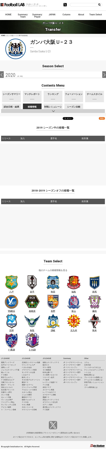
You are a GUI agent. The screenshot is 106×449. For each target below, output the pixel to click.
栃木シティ (26, 377)
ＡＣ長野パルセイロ (50, 375)
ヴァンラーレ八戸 (28, 365)
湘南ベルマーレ (27, 385)
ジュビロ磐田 (27, 395)
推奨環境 (38, 433)
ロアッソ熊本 (48, 405)
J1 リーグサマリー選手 (72, 365)
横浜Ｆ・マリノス (7, 385)
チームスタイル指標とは (93, 380)
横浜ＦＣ (25, 382)
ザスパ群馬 (47, 367)
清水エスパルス (7, 387)
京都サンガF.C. (6, 392)
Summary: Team (23, 15)
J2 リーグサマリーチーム (72, 370)
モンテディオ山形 (28, 372)
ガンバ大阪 (5, 395)
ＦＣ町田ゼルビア (7, 380)
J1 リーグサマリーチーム (72, 362)
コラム (86, 362)
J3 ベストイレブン (70, 382)
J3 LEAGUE (47, 358)
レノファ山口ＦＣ (49, 392)
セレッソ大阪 (6, 397)
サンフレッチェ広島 (8, 405)
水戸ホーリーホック (8, 365)
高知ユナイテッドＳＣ (51, 400)
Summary (67, 358)
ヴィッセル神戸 (7, 400)
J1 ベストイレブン (70, 367)
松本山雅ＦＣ (48, 372)
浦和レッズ (5, 367)
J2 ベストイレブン (70, 375)
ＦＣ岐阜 (46, 380)
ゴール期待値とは (90, 387)
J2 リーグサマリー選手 (72, 372)
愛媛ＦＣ (46, 397)
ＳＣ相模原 (47, 370)
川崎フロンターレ (7, 382)
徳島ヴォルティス (28, 400)
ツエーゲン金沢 (48, 377)
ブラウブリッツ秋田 (29, 370)
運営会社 (64, 433)
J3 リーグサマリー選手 (72, 380)
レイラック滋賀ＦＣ (50, 382)
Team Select (95, 14)
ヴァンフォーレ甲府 (29, 387)
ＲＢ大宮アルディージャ (31, 380)
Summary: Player (37, 15)
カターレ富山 (27, 392)
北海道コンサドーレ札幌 (31, 362)
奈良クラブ (47, 387)
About (81, 14)
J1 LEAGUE (5, 358)
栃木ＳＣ (46, 365)
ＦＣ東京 (4, 375)
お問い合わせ (74, 433)
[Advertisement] (53, 162)
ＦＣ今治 (25, 402)
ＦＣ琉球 (46, 410)
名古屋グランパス (7, 390)
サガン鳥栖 (26, 405)
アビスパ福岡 (6, 407)
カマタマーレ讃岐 (49, 395)
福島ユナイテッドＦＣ (51, 362)
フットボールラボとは (92, 367)
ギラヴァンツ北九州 (50, 402)
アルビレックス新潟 (29, 390)
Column (66, 14)
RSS (102, 118)
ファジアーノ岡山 (7, 402)
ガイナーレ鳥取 (48, 390)
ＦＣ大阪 (46, 385)
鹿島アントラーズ (7, 362)
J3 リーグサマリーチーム (72, 377)
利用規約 (30, 433)
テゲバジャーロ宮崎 (29, 410)
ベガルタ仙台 (27, 367)
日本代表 (87, 365)
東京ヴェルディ (7, 377)
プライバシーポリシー (51, 433)
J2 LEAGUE (26, 358)
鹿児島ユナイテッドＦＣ (52, 407)
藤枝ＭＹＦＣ (27, 397)
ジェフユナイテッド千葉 (10, 370)
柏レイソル (5, 372)
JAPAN (52, 14)
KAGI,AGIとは (89, 375)
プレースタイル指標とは (93, 377)
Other (86, 358)
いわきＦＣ (26, 375)
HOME (8, 14)
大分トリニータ (27, 407)
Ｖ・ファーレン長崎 (8, 410)
